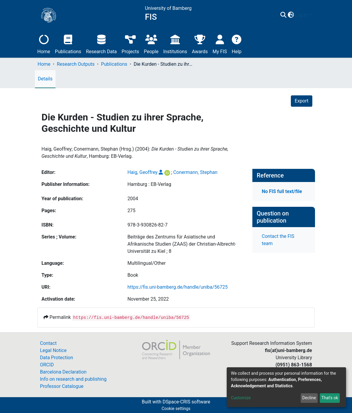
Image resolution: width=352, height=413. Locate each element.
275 (131, 210)
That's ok (329, 397)
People (151, 43)
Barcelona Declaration (63, 372)
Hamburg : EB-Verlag (149, 184)
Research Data (101, 43)
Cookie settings (176, 408)
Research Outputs (76, 64)
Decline (309, 397)
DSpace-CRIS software (186, 402)
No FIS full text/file (282, 191)
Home (43, 43)
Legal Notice (53, 350)
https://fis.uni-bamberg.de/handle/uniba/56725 (177, 287)
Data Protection (56, 357)
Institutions (175, 43)
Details (45, 79)
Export (301, 101)
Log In (301, 15)
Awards (200, 43)
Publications (68, 43)
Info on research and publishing (73, 379)
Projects (130, 43)
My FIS (220, 43)
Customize (241, 397)
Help (237, 43)
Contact (48, 343)
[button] (290, 15)
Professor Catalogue (62, 386)
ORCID (47, 365)
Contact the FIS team (278, 239)
